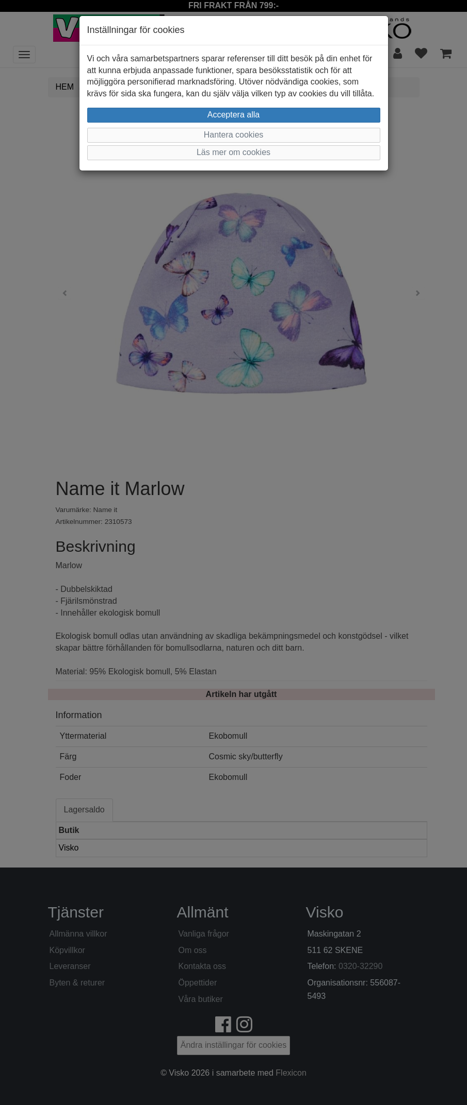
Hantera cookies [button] (234, 134)
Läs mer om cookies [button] (233, 152)
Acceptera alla (233, 114)
